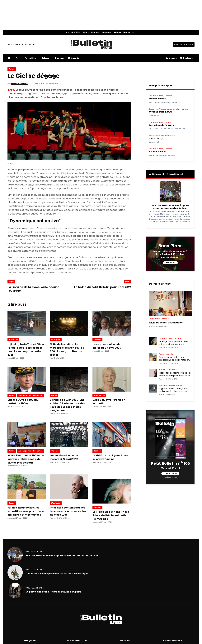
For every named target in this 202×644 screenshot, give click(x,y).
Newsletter (128, 32)
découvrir (170, 263)
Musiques (13, 339)
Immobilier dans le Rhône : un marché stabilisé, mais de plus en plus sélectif (26, 459)
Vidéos (117, 32)
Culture (45, 58)
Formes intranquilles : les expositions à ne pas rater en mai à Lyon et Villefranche (26, 511)
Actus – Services (91, 32)
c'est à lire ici (170, 473)
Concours (106, 32)
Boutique (186, 58)
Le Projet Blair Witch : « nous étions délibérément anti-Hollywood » (110, 515)
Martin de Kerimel (19, 84)
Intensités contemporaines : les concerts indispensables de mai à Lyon (68, 511)
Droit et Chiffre (72, 32)
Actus (11, 69)
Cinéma (97, 339)
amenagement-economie (30, 395)
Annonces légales (182, 44)
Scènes (97, 451)
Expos (54, 395)
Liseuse (171, 58)
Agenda (73, 58)
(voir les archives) (170, 477)
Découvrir (60, 58)
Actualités (30, 58)
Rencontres (99, 395)
